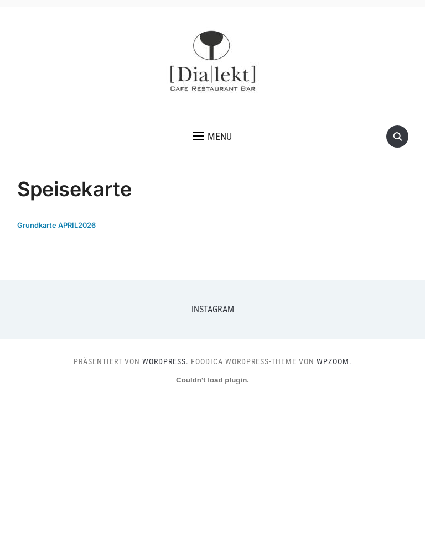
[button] (212, 136)
